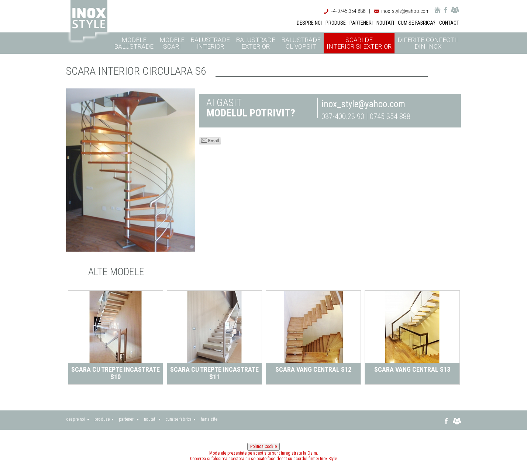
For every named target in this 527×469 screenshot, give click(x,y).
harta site (209, 419)
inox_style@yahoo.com (405, 11)
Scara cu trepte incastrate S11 (214, 373)
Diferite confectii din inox (427, 43)
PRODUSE (336, 23)
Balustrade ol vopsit (301, 43)
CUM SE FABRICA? (416, 23)
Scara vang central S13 (412, 369)
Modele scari (172, 43)
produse (102, 419)
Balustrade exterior (255, 43)
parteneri (127, 419)
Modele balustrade (134, 43)
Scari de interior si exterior (359, 43)
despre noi (75, 419)
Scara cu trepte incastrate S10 (115, 373)
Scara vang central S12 (313, 369)
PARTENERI (361, 23)
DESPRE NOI (309, 23)
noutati (150, 419)
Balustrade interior (210, 43)
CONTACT (449, 23)
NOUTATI (385, 23)
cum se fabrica (179, 419)
